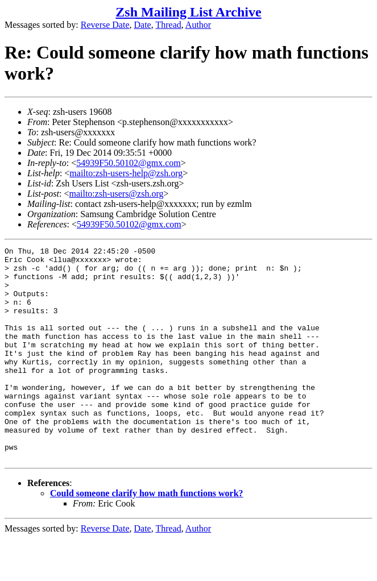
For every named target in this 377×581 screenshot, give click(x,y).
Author (198, 25)
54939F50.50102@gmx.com (128, 163)
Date (142, 25)
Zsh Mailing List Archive (188, 12)
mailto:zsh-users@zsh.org (116, 193)
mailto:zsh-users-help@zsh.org (126, 173)
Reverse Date (105, 25)
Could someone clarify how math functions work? (146, 536)
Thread (168, 25)
